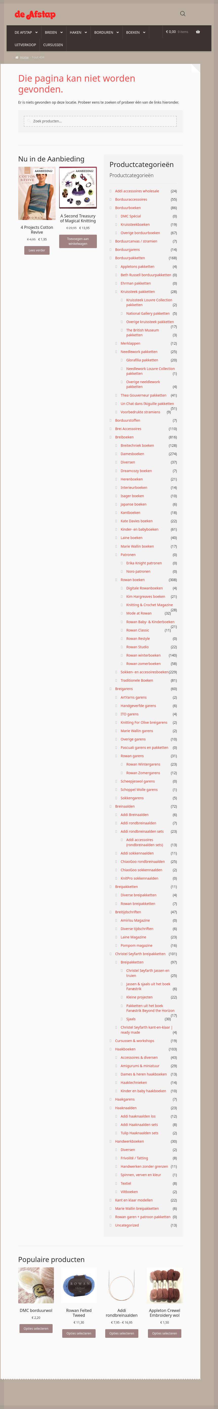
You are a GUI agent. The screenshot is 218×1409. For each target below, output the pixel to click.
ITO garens (130, 714)
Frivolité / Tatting (134, 1158)
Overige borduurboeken (140, 232)
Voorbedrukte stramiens (140, 412)
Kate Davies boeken (136, 520)
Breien (51, 32)
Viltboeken (129, 1191)
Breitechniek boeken (137, 445)
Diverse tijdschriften (137, 928)
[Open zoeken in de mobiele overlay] (182, 13)
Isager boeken (132, 495)
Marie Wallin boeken (137, 546)
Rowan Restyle (138, 638)
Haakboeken (125, 1049)
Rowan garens (132, 755)
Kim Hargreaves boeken (145, 596)
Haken (75, 32)
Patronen (128, 554)
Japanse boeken (133, 504)
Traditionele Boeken (137, 680)
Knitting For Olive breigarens (144, 722)
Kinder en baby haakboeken (143, 1090)
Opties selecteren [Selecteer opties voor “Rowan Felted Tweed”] (79, 1333)
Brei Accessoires (128, 428)
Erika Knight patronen (144, 563)
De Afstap (23, 32)
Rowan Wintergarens (143, 764)
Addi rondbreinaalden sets (142, 831)
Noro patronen (138, 571)
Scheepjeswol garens (138, 781)
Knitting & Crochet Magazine (149, 604)
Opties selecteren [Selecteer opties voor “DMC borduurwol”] (36, 1328)
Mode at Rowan (138, 613)
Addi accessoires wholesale (137, 191)
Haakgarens (125, 1099)
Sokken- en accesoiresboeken (144, 672)
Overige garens (133, 739)
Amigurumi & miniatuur (140, 1065)
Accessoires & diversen (139, 1057)
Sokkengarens (132, 797)
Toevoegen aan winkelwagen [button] (78, 241)
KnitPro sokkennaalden (139, 878)
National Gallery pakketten (147, 313)
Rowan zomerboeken (143, 663)
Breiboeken (124, 437)
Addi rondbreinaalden (138, 823)
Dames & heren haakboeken (144, 1074)
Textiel (126, 1183)
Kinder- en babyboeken (139, 529)
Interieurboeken (134, 487)
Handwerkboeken (129, 1141)
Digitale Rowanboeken (144, 588)
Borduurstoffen (127, 420)
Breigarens (124, 688)
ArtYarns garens (134, 697)
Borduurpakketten (130, 257)
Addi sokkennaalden (137, 853)
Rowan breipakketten (138, 903)
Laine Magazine (133, 937)
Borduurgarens (127, 249)
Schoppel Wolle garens (139, 789)
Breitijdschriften (128, 912)
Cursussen (53, 44)
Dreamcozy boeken (136, 470)
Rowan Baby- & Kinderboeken (150, 621)
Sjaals (131, 1018)
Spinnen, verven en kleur (141, 1174)
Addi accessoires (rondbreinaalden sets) (144, 842)
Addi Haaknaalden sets (139, 1124)
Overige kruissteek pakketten (150, 321)
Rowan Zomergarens (143, 772)
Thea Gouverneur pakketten (143, 395)
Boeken (133, 32)
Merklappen (130, 343)
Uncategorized (127, 1225)
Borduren (103, 32)
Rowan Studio (137, 646)
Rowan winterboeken (143, 655)
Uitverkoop (25, 44)
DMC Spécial (131, 216)
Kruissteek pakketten (138, 291)
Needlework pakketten (139, 351)
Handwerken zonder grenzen (144, 1166)
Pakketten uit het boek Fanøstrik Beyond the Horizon (150, 1008)
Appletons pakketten (137, 266)
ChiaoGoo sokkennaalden (141, 869)
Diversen (128, 462)
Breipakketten (126, 886)
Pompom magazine (136, 945)
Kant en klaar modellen (134, 1200)
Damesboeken (132, 453)
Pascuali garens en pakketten (144, 747)
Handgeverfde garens (138, 705)
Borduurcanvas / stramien (136, 241)
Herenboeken (132, 479)
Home (24, 57)
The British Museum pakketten (142, 332)
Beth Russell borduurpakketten (146, 274)
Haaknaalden (126, 1107)
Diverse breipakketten (138, 895)
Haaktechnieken (134, 1082)
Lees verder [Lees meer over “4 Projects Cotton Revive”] (37, 250)
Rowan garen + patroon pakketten (142, 1216)
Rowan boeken (133, 579)
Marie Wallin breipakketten (137, 1208)
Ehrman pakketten (136, 283)
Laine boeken (131, 537)
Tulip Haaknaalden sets (139, 1132)
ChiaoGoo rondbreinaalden (143, 861)
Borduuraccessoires (131, 199)
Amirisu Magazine (135, 920)
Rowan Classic (137, 630)
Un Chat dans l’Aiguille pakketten (147, 403)
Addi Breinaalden (134, 814)
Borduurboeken (128, 207)
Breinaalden (125, 806)
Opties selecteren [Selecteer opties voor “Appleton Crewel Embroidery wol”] (164, 1333)
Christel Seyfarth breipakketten (140, 953)
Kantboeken (130, 512)
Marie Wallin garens (137, 730)
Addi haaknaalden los (138, 1116)
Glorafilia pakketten (142, 360)
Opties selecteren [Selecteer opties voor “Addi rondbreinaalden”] (121, 1333)
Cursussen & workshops (134, 1040)
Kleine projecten (139, 997)
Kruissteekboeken (135, 224)
